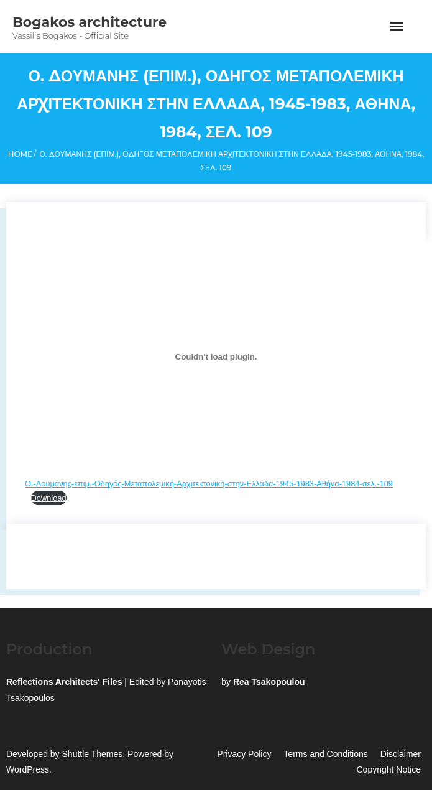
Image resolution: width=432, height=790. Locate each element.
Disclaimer (400, 754)
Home (20, 154)
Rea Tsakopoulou (269, 682)
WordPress (27, 769)
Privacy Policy (244, 754)
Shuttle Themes (92, 754)
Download (49, 498)
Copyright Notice (389, 769)
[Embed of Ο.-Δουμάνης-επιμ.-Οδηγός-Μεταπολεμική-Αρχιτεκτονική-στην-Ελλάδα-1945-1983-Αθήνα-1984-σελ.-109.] (216, 356)
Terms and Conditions (325, 754)
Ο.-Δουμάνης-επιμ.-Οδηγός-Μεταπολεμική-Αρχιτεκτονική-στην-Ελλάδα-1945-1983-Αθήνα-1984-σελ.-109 (209, 483)
